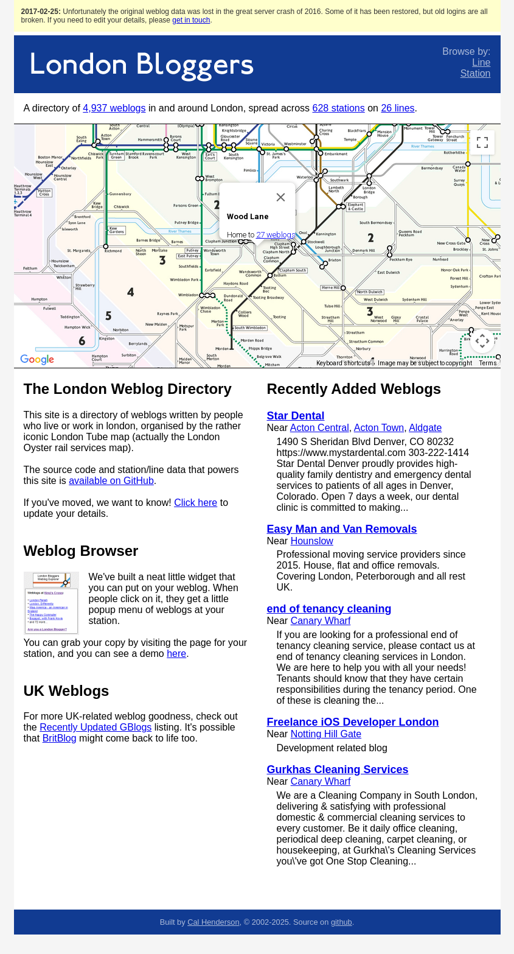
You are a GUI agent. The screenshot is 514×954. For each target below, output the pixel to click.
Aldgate (425, 428)
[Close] (280, 197)
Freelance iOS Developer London (353, 722)
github (341, 922)
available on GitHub (111, 480)
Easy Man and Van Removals (342, 529)
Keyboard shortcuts (343, 363)
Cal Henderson (213, 922)
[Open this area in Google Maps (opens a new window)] (37, 360)
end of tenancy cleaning (329, 609)
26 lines (397, 108)
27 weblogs (275, 234)
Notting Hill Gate (326, 734)
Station (475, 73)
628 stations (338, 108)
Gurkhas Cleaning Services (338, 769)
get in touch (191, 20)
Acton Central (319, 428)
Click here (195, 502)
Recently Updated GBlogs (95, 727)
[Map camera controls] (482, 341)
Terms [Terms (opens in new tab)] (488, 363)
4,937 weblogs (114, 108)
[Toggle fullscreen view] (482, 142)
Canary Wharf (321, 621)
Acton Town (379, 428)
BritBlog (60, 738)
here (176, 653)
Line (481, 62)
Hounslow (312, 541)
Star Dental (296, 416)
